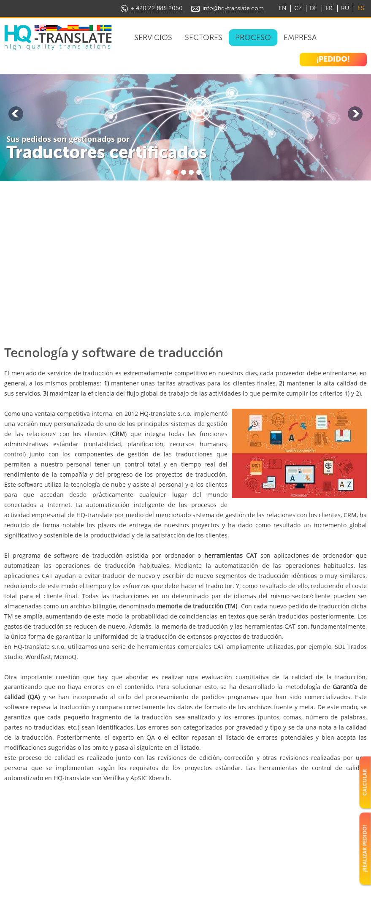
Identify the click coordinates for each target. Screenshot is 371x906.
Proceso (253, 37)
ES (360, 8)
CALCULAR (365, 782)
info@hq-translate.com (233, 8)
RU (345, 8)
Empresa (300, 37)
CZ (298, 8)
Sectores (203, 37)
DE (313, 8)
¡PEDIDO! (333, 59)
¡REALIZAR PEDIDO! (365, 848)
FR (329, 8)
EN (283, 8)
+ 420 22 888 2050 (157, 8)
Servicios (153, 37)
